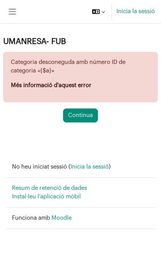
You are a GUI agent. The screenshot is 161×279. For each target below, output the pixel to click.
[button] (98, 11)
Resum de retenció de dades (49, 188)
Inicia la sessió (135, 11)
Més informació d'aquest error (51, 85)
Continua (80, 115)
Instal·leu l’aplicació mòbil (46, 197)
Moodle (61, 218)
